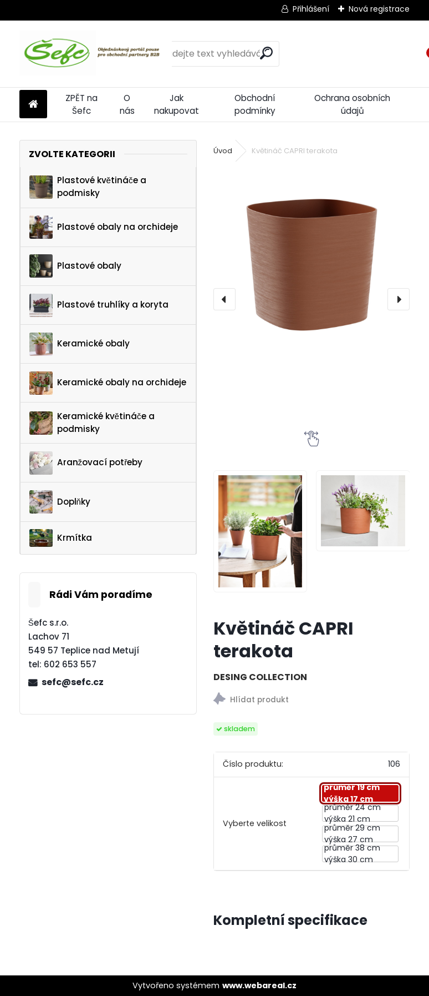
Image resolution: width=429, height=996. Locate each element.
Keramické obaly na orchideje (107, 383)
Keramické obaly (79, 344)
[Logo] (95, 54)
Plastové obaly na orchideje (103, 227)
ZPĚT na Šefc (81, 104)
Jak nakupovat (176, 104)
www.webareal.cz (259, 985)
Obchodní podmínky (254, 104)
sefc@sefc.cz (73, 682)
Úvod (222, 150)
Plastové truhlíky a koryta (98, 305)
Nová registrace (379, 8)
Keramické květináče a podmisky (92, 422)
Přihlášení (311, 8)
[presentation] (224, 299)
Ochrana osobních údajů (352, 104)
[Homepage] (33, 104)
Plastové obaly (75, 266)
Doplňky (59, 502)
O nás (127, 104)
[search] (266, 53)
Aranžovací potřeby (86, 463)
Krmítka (60, 538)
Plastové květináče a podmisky (87, 186)
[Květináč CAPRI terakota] (311, 266)
